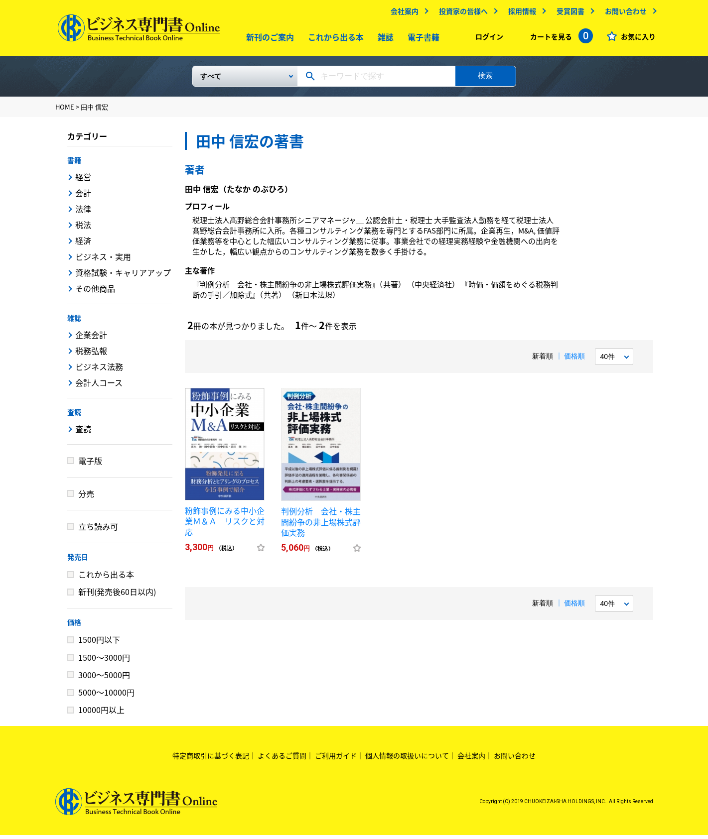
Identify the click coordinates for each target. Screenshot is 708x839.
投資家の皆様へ (460, 13)
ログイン (487, 39)
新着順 (542, 360)
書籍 (74, 164)
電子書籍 (421, 39)
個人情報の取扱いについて (407, 759)
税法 (83, 228)
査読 (74, 416)
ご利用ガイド (336, 759)
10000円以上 (101, 713)
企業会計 (91, 338)
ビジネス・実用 (103, 260)
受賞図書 (568, 13)
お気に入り (635, 39)
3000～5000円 (104, 679)
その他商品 (95, 292)
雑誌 (383, 39)
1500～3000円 (104, 661)
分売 (86, 497)
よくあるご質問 (282, 759)
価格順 (574, 360)
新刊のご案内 (267, 39)
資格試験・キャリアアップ (123, 276)
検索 (485, 79)
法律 (83, 212)
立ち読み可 (98, 530)
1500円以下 (99, 643)
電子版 (90, 465)
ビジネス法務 (99, 370)
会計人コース (99, 386)
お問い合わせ (623, 13)
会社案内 (402, 13)
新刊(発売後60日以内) (117, 595)
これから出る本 (333, 39)
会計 (83, 196)
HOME (64, 111)
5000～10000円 (106, 696)
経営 (83, 180)
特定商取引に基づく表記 (210, 759)
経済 (83, 244)
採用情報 (520, 13)
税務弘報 (91, 354)
